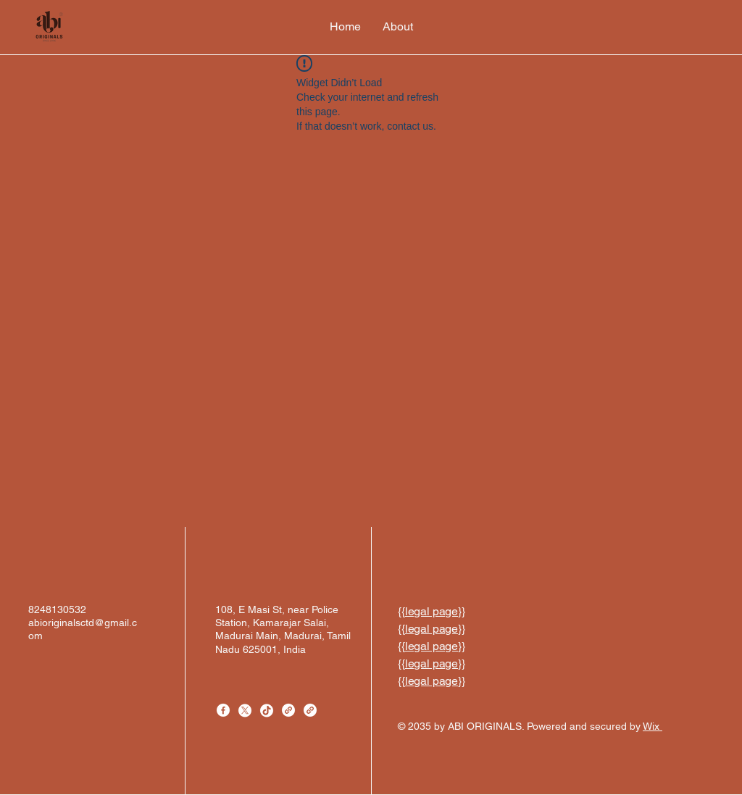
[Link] (288, 710)
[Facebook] (223, 710)
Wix (652, 726)
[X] (245, 710)
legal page (431, 611)
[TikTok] (267, 710)
